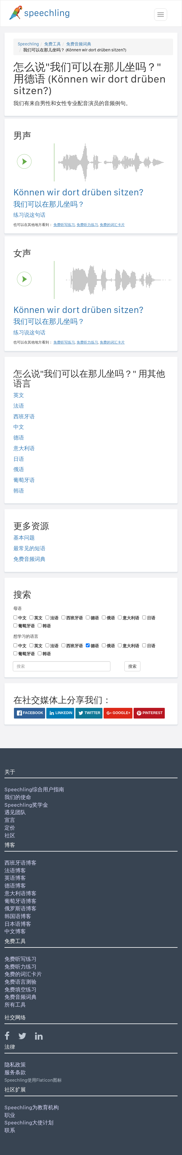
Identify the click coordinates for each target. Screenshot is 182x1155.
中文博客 (15, 931)
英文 (18, 395)
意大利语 (24, 448)
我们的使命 (17, 797)
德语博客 (15, 885)
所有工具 (15, 1004)
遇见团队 (15, 812)
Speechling (28, 44)
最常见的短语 (29, 548)
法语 (18, 406)
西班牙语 (24, 416)
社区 (9, 835)
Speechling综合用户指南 (34, 789)
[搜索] (61, 666)
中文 (18, 427)
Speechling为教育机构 (31, 1107)
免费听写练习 (20, 959)
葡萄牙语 (24, 480)
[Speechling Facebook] (10, 1037)
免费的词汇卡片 (23, 974)
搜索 (132, 666)
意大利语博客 (20, 893)
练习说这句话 (29, 215)
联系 (9, 1130)
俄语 (18, 469)
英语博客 (15, 878)
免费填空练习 (20, 989)
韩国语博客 (17, 916)
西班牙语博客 (20, 863)
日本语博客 (17, 924)
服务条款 (15, 1072)
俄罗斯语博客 (20, 908)
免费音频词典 (78, 44)
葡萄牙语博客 (20, 901)
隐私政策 (15, 1064)
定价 (9, 828)
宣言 (9, 820)
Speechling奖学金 (26, 805)
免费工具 (52, 44)
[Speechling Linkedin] (42, 1037)
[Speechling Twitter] (26, 1037)
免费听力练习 (20, 966)
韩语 (18, 491)
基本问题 (24, 537)
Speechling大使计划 (28, 1122)
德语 (18, 437)
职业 (9, 1115)
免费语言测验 (20, 982)
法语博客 (15, 870)
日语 (18, 459)
